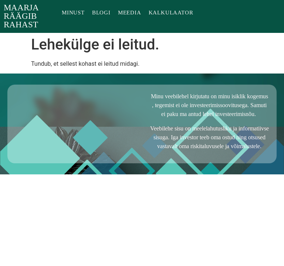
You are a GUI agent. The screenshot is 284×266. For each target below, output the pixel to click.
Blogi (101, 13)
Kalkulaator (171, 13)
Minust (73, 13)
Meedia (129, 13)
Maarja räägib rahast (21, 16)
